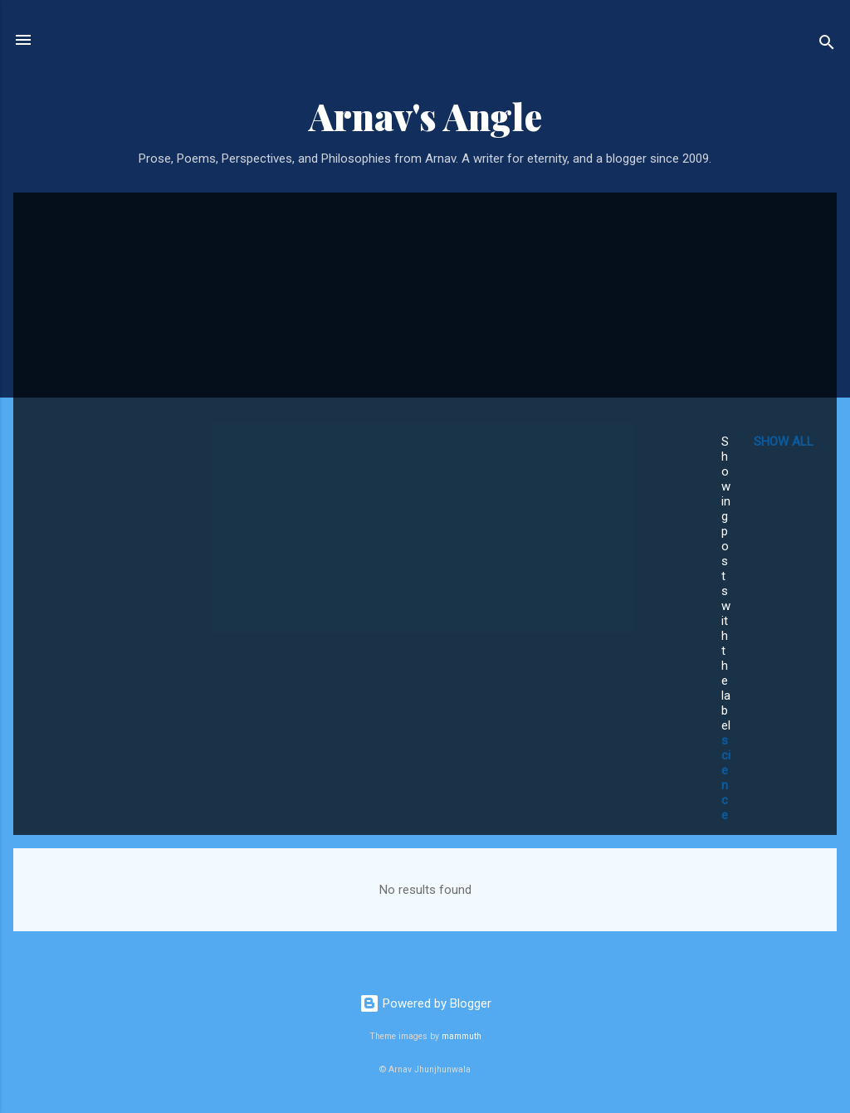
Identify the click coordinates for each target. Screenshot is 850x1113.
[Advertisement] (356, 329)
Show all (783, 441)
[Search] (827, 45)
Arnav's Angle (425, 115)
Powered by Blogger (425, 1003)
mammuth (461, 1036)
